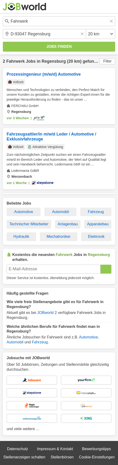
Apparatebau (98, 224)
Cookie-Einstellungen (97, 457)
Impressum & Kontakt (55, 449)
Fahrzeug (96, 212)
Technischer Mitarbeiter (28, 224)
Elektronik (96, 237)
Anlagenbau (68, 224)
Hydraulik (21, 237)
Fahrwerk (15, 61)
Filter (107, 61)
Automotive (23, 212)
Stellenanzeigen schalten (24, 457)
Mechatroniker (59, 237)
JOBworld (45, 313)
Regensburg (54, 61)
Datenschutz (17, 449)
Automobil (60, 212)
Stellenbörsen (62, 457)
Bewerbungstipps (96, 449)
